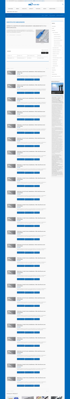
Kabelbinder (57, 155)
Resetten (43, 52)
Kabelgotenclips (54, 162)
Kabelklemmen (56, 159)
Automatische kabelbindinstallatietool (35, 382)
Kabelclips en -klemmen (56, 53)
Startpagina (10, 8)
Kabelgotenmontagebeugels (56, 163)
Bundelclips (60, 158)
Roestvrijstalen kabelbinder (55, 157)
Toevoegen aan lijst (21, 79)
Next (61, 81)
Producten (25, 8)
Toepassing (38, 8)
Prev (62, 81)
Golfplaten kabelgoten (55, 165)
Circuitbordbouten (54, 161)
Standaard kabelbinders (57, 34)
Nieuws (45, 8)
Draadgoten (61, 173)
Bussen (53, 159)
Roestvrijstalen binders (55, 158)
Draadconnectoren (56, 173)
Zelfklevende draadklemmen (56, 381)
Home (43, 15)
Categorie (46, 15)
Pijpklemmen (58, 169)
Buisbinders (57, 156)
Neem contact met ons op (12, 11)
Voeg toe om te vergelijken (30, 79)
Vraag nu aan (37, 79)
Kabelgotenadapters (60, 161)
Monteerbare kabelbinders (57, 38)
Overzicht (31, 8)
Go (47, 52)
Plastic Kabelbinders (52, 15)
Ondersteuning (52, 8)
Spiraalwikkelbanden (55, 171)
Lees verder (32, 387)
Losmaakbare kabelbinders (57, 36)
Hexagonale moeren (58, 168)
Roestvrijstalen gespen (57, 172)
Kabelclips (60, 159)
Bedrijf (18, 8)
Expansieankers (55, 55)
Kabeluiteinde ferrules (59, 164)
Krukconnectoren (54, 166)
